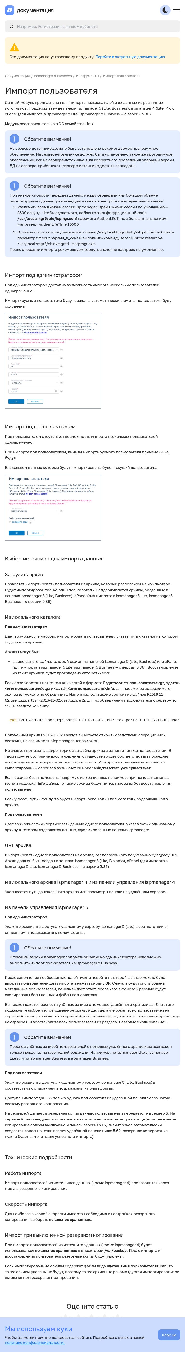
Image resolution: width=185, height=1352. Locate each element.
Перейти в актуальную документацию (130, 56)
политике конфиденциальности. (35, 1342)
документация (35, 10)
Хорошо (169, 1334)
